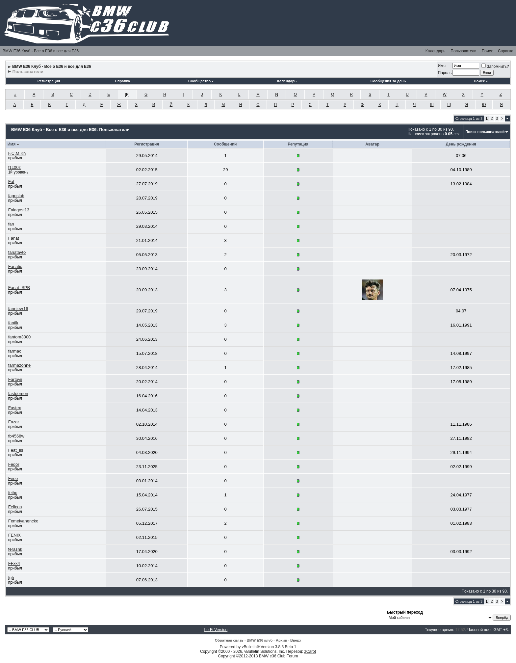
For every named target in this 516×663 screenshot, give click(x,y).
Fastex (14, 407)
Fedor (13, 464)
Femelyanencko (23, 520)
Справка (505, 51)
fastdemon (18, 393)
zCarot (310, 651)
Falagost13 (18, 209)
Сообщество (201, 81)
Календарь (436, 51)
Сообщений (225, 144)
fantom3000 (19, 336)
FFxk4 (14, 563)
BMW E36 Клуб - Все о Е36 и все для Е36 (41, 51)
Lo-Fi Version (216, 629)
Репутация (298, 144)
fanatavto (17, 252)
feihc (12, 492)
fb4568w (16, 436)
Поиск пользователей (484, 132)
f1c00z (14, 167)
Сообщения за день (388, 81)
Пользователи (463, 51)
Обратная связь (229, 640)
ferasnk (15, 549)
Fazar (13, 421)
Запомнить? (495, 66)
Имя (442, 66)
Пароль (445, 72)
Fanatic (15, 266)
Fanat (13, 238)
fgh (11, 577)
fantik (13, 322)
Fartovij (15, 379)
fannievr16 (18, 308)
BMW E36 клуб (260, 640)
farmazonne (19, 365)
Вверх (295, 640)
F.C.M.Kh (17, 153)
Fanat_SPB (19, 287)
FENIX (14, 535)
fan (11, 224)
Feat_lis (15, 450)
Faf (11, 181)
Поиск (487, 51)
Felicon (15, 506)
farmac (14, 351)
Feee (13, 478)
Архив (281, 640)
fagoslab (16, 195)
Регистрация (49, 81)
